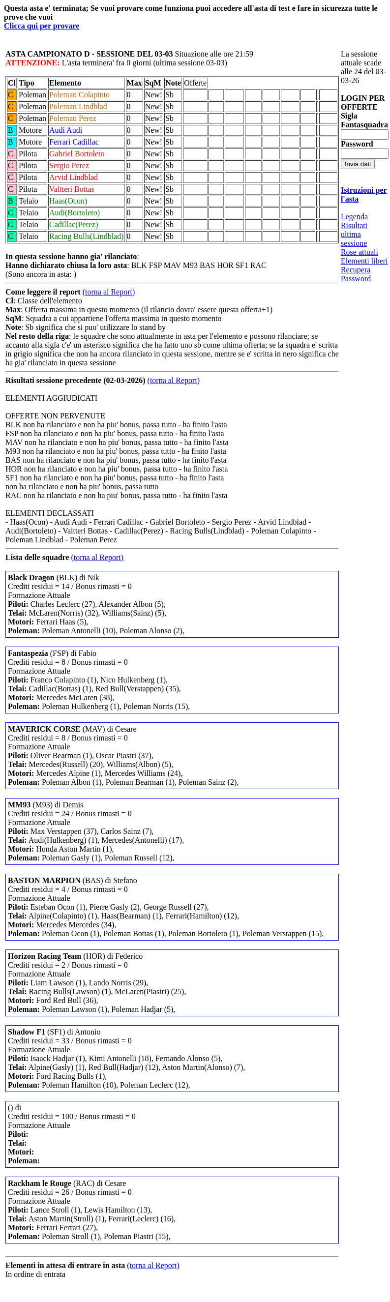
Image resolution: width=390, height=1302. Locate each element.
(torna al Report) (109, 292)
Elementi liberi (364, 261)
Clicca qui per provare (41, 26)
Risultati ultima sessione (354, 234)
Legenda (354, 216)
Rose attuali (359, 252)
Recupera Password (356, 274)
